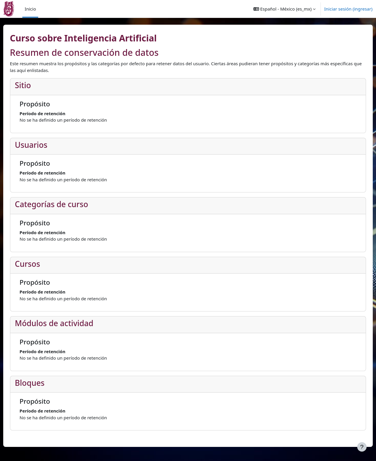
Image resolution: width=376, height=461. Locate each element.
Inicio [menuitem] (30, 9)
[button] (284, 9)
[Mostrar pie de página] (362, 447)
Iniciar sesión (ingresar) (348, 9)
